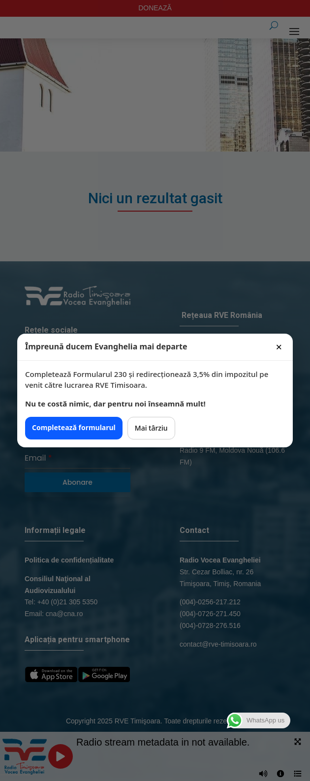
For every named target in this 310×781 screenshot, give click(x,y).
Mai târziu (151, 428)
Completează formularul (74, 427)
